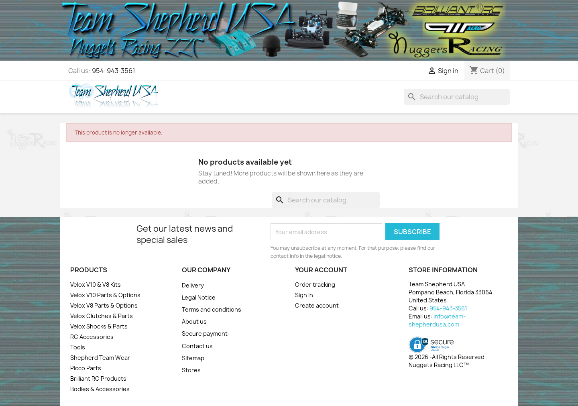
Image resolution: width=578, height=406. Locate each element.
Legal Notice (199, 297)
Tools (77, 347)
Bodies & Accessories (100, 389)
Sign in (304, 295)
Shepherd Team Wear (100, 357)
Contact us (197, 346)
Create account (317, 305)
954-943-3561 (113, 70)
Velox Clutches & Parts (101, 316)
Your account (321, 269)
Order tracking (315, 284)
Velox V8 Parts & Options (104, 305)
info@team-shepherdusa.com (437, 320)
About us (194, 321)
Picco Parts (85, 368)
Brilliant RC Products (98, 378)
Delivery (193, 285)
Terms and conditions (211, 309)
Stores (191, 370)
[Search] (457, 97)
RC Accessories (92, 337)
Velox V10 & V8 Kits (95, 284)
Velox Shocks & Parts (99, 326)
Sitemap (193, 358)
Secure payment (205, 333)
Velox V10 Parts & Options (105, 295)
